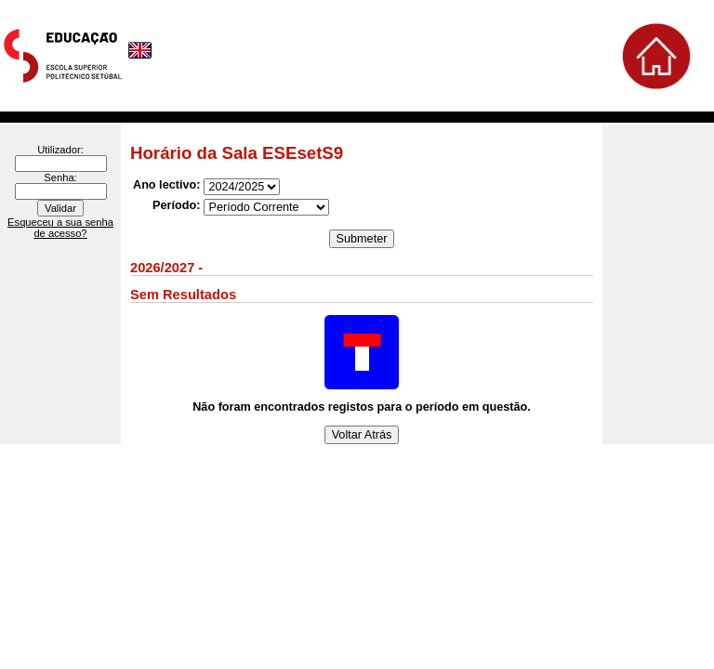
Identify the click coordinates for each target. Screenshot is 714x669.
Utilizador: (60, 149)
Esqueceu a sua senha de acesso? (60, 227)
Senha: (60, 177)
